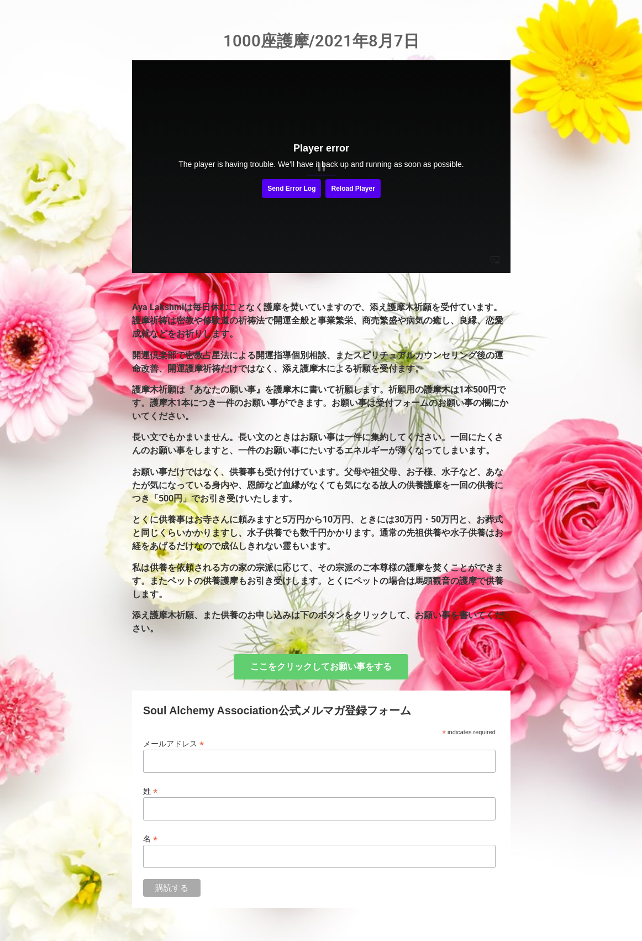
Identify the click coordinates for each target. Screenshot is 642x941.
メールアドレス (173, 743)
